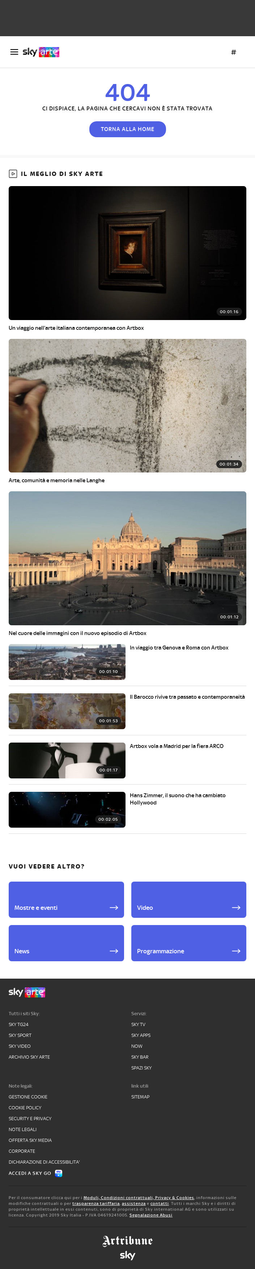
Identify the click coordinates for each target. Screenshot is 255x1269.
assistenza (134, 1203)
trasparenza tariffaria (96, 1203)
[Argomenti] (233, 52)
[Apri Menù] (14, 51)
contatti (159, 1203)
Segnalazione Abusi (151, 1215)
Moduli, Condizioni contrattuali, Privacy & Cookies (139, 1197)
